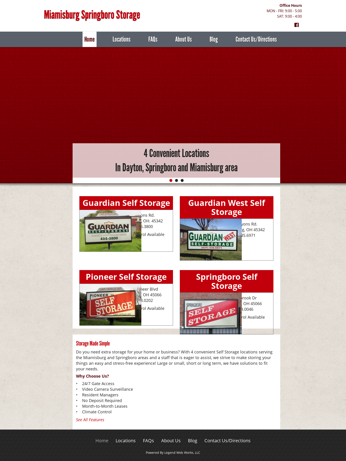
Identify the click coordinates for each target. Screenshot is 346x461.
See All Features (90, 419)
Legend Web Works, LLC (182, 452)
